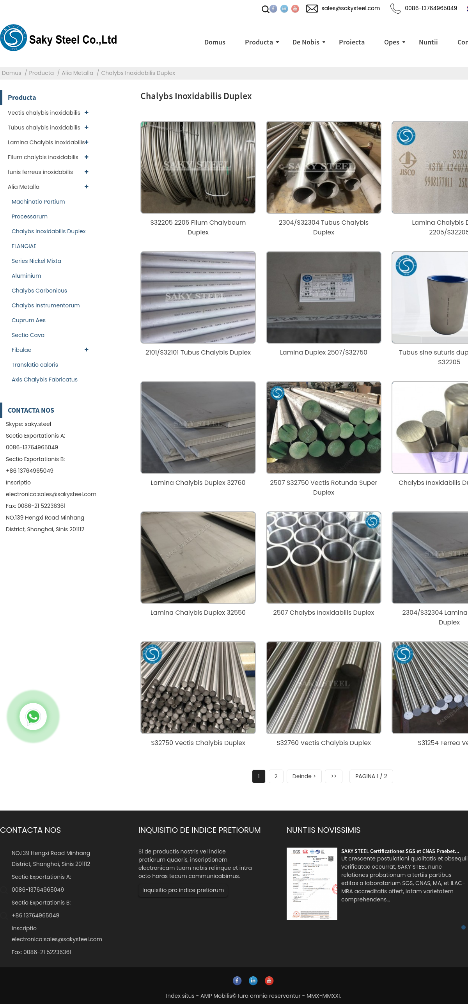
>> (334, 776)
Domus (11, 73)
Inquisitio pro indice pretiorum (183, 890)
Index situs (180, 996)
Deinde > (304, 776)
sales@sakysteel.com (67, 494)
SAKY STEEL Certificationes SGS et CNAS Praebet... (400, 851)
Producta (41, 73)
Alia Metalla (77, 73)
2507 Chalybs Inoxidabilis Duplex (323, 612)
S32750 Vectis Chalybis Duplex (198, 742)
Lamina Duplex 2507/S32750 (323, 352)
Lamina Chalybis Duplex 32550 (198, 612)
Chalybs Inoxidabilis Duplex (138, 73)
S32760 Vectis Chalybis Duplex (324, 742)
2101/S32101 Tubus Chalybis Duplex (198, 352)
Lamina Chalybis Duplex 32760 (198, 482)
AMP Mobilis (216, 996)
